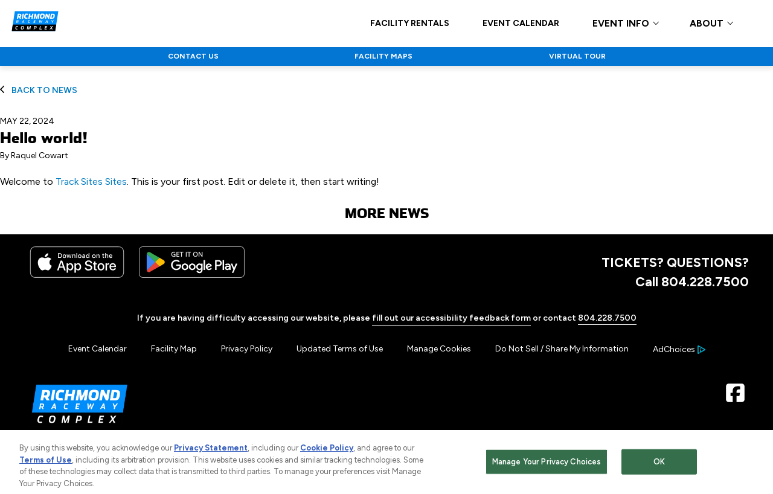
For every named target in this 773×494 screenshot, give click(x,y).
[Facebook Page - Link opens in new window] (735, 398)
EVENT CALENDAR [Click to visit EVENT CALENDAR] (521, 23)
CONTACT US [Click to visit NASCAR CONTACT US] (193, 56)
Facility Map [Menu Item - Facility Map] (174, 349)
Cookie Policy (326, 453)
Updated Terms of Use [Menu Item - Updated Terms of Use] (340, 349)
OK (659, 467)
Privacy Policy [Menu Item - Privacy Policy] (246, 349)
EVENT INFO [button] (620, 24)
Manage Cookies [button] (439, 349)
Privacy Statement (211, 453)
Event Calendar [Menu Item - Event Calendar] (97, 349)
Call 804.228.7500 (692, 281)
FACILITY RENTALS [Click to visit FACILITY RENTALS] (409, 23)
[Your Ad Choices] (679, 349)
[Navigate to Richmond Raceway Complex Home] (35, 23)
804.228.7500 (607, 318)
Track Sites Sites (91, 181)
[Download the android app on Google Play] (192, 275)
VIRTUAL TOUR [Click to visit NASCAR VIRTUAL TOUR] (577, 56)
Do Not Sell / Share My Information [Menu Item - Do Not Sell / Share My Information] (562, 349)
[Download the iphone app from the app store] (77, 275)
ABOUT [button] (706, 24)
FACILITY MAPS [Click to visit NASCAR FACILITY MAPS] (383, 56)
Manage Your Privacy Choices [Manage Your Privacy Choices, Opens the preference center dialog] (546, 467)
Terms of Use (45, 465)
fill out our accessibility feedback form (451, 318)
